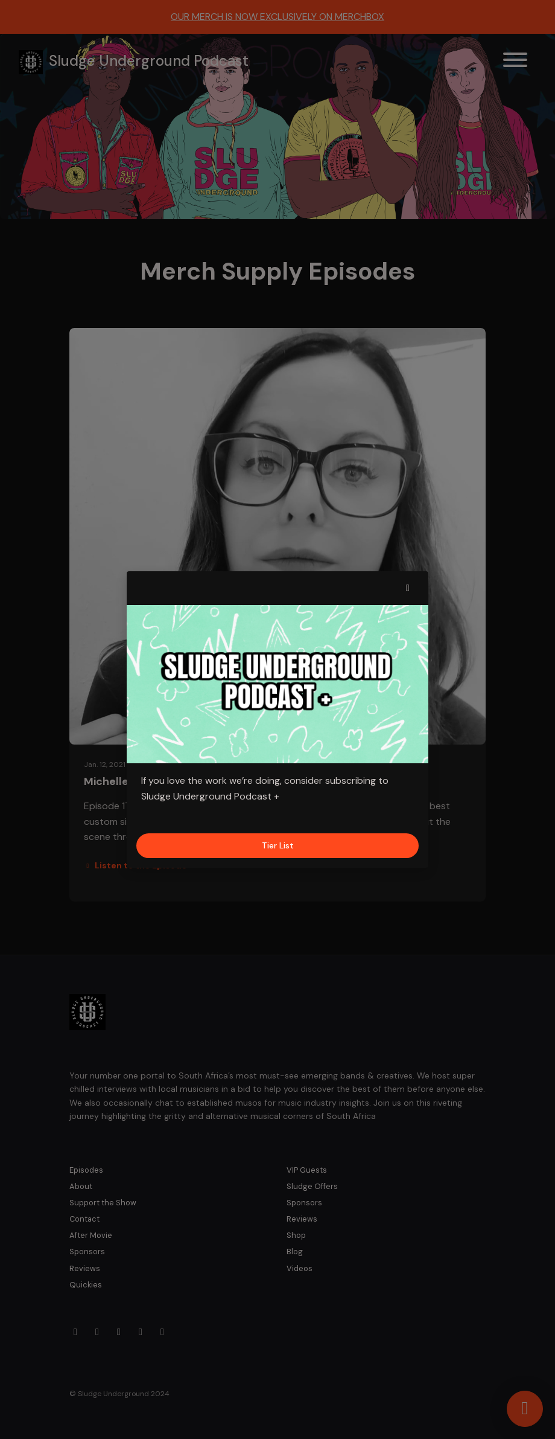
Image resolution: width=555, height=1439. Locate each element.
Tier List (278, 845)
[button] (408, 588)
